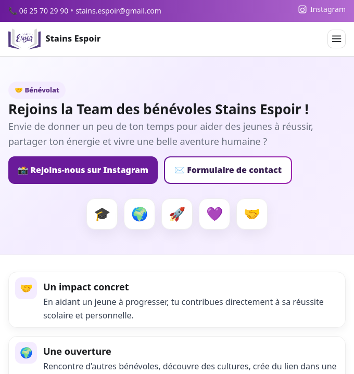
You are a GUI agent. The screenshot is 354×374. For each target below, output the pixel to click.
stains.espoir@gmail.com (118, 11)
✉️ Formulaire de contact (228, 170)
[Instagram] (322, 9)
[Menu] (336, 39)
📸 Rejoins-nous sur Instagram (83, 170)
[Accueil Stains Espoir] (54, 39)
